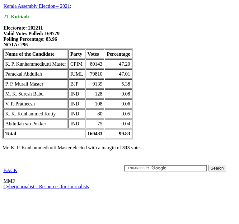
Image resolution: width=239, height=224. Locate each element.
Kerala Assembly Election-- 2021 (36, 6)
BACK (10, 170)
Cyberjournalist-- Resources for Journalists (46, 186)
